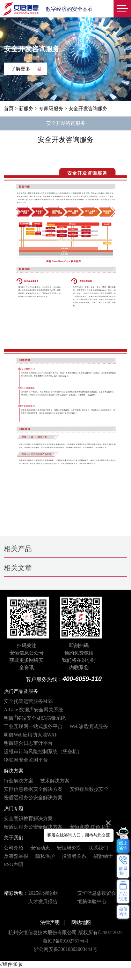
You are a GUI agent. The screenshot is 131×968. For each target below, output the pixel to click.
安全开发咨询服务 (65, 123)
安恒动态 (40, 847)
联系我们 (98, 847)
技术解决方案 (55, 781)
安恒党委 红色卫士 (90, 827)
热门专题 (13, 808)
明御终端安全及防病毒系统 (35, 718)
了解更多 (26, 68)
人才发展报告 (43, 901)
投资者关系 (74, 856)
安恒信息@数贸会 (96, 893)
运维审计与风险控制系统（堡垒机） (43, 751)
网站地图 (81, 922)
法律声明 (50, 922)
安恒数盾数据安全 (89, 789)
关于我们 (13, 837)
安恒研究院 (69, 847)
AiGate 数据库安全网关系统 (33, 709)
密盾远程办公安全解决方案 (33, 797)
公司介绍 (13, 847)
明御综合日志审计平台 (28, 743)
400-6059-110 (82, 678)
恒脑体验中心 (92, 901)
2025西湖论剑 (43, 893)
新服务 (26, 108)
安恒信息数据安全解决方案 (33, 789)
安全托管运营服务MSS (28, 701)
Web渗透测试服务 (89, 726)
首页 (9, 108)
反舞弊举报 (16, 856)
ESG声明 (13, 864)
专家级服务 (51, 108)
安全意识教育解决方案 (28, 818)
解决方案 (13, 770)
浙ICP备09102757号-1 (65, 941)
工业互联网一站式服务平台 (33, 726)
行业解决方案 (18, 781)
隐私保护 (45, 856)
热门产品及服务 (21, 691)
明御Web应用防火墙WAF (30, 735)
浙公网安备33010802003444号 (65, 949)
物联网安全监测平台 (26, 760)
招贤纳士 (103, 856)
